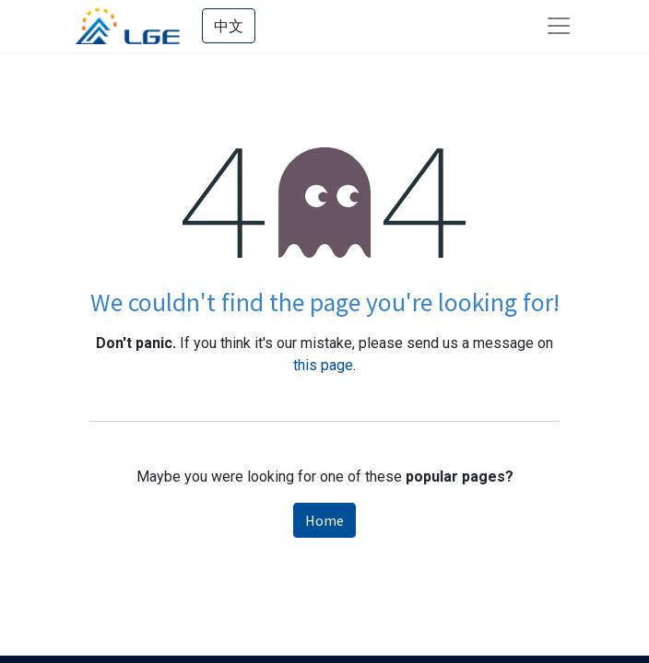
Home (324, 520)
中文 (228, 26)
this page (323, 365)
